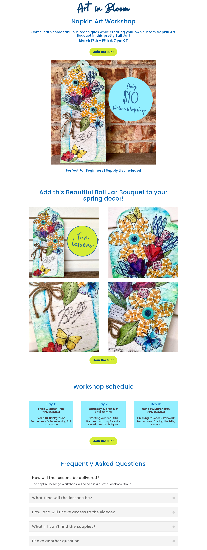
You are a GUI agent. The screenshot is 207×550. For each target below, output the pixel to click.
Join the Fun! (103, 52)
